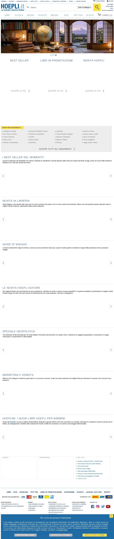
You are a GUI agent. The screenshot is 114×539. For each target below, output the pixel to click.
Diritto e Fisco (7, 140)
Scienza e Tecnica (88, 131)
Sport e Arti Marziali (89, 137)
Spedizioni (31, 508)
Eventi (71, 1)
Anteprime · (70, 492)
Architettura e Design (9, 131)
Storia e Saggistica (89, 140)
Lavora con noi (82, 478)
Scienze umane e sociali (90, 134)
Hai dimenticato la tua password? (12, 506)
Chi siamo (110, 4)
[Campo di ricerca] (53, 7)
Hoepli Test (34, 1)
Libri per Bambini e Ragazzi (64, 134)
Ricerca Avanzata (107, 10)
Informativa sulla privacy (57, 508)
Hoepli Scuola (45, 1)
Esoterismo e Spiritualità (36, 134)
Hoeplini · (24, 492)
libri (7, 15)
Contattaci (32, 510)
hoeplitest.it (76, 508)
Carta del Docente (83, 466)
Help (111, 8)
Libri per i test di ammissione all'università (90, 473)
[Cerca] (97, 7)
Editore (11, 1)
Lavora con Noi (81, 1)
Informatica (32, 142)
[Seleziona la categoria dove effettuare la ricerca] (84, 7)
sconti (90, 15)
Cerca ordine (100, 1)
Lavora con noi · (94, 492)
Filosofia (31, 137)
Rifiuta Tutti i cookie (60, 535)
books (31, 15)
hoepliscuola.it (77, 510)
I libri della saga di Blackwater (86, 471)
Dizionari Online (22, 1)
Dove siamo (109, 6)
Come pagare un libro (35, 506)
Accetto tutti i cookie (95, 535)
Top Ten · (34, 492)
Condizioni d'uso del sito (57, 504)
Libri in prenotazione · (51, 492)
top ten (78, 15)
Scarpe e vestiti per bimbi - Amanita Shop (90, 461)
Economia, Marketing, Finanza (38, 131)
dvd (66, 15)
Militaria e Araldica (61, 140)
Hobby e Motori (33, 140)
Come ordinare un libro (36, 504)
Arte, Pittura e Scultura (10, 134)
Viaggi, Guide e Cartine (90, 142)
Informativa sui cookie (56, 510)
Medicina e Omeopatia (63, 137)
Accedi (111, 1)
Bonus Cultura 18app (84, 468)
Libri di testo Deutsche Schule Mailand (89, 464)
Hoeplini (12, 422)
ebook (54, 15)
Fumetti (42, 15)
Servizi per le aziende (59, 1)
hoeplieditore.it (77, 506)
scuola (19, 15)
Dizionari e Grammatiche (10, 142)
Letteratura (59, 131)
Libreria (3, 1)
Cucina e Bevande (8, 137)
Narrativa (59, 142)
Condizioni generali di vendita (59, 506)
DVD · (15, 492)
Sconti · (81, 492)
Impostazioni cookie (25, 535)
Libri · (9, 492)
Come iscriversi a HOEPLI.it (10, 504)
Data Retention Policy (56, 512)
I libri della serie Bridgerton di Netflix (88, 476)
